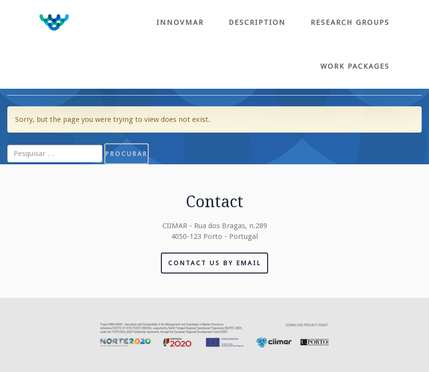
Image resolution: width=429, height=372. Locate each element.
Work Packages (355, 66)
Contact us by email (214, 263)
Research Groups (350, 22)
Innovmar (180, 22)
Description (257, 22)
